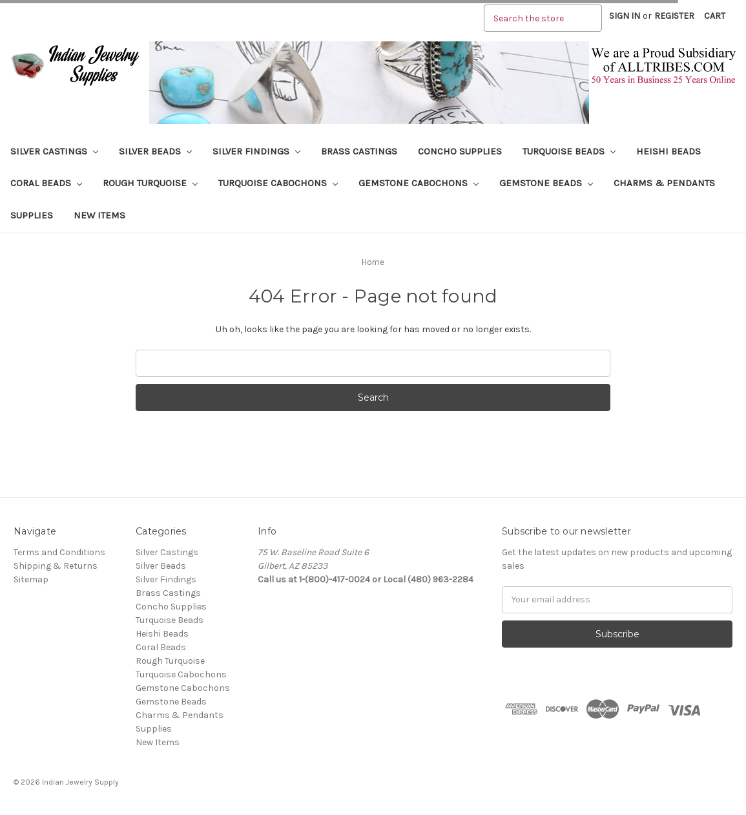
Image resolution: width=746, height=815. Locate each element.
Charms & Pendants (664, 183)
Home (373, 262)
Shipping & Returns (56, 565)
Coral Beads (46, 183)
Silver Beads (155, 151)
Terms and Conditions (59, 552)
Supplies (31, 215)
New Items (99, 215)
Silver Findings (256, 151)
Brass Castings (359, 151)
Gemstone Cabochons (418, 183)
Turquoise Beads (569, 151)
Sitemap (31, 579)
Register (674, 15)
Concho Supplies (460, 151)
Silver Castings (54, 151)
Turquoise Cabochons (278, 183)
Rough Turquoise (150, 183)
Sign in (624, 15)
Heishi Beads (668, 151)
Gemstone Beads (546, 183)
